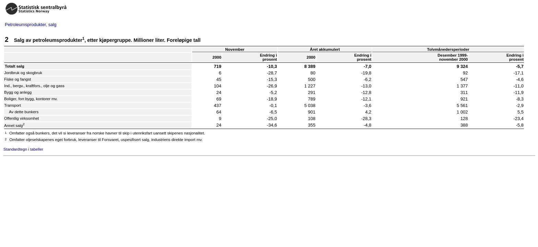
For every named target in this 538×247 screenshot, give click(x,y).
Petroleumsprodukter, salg (30, 24)
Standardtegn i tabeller (23, 149)
